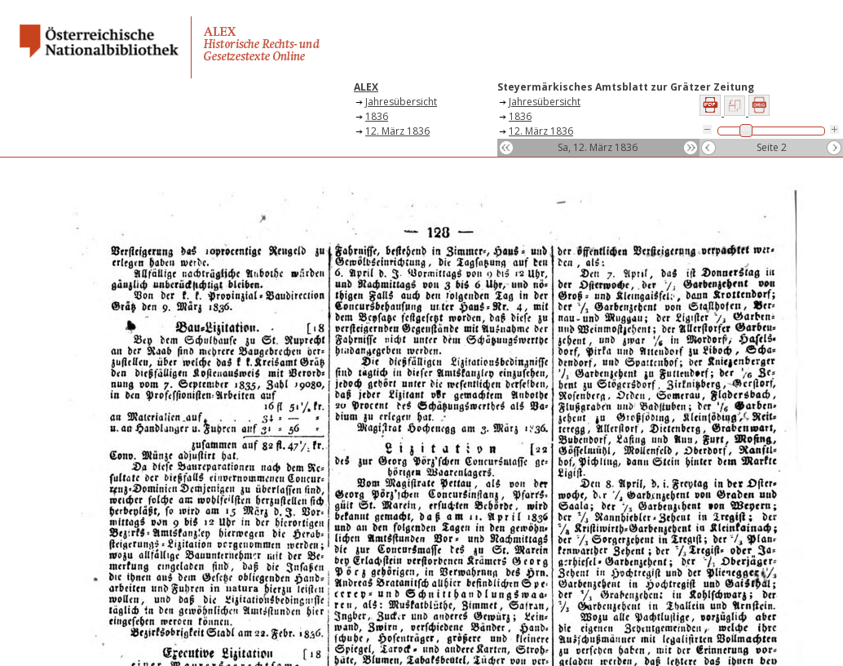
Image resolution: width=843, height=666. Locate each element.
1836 (376, 116)
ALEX (366, 87)
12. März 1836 (397, 131)
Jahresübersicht (401, 102)
